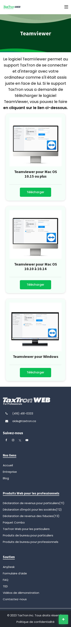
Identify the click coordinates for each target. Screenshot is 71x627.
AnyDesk (9, 567)
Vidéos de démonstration (21, 593)
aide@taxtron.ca (24, 421)
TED (5, 586)
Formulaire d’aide (15, 573)
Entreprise (10, 472)
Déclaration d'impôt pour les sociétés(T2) (32, 510)
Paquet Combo (14, 522)
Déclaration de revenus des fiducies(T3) (31, 516)
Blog (6, 478)
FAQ (5, 580)
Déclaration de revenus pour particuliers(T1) (33, 503)
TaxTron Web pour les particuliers (26, 529)
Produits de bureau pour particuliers (28, 535)
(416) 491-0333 (22, 413)
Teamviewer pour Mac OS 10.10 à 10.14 (35, 266)
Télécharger (35, 192)
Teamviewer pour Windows (35, 356)
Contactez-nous (15, 599)
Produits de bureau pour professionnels (30, 542)
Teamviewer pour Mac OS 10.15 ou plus (35, 174)
